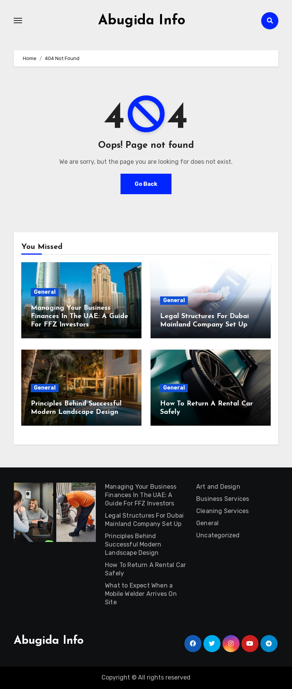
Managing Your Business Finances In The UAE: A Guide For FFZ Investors (79, 316)
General (45, 292)
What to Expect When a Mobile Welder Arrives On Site (141, 594)
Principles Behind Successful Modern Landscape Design (133, 544)
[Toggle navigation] (18, 20)
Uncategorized (218, 535)
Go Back (146, 183)
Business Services (222, 498)
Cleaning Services (222, 511)
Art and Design (218, 486)
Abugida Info (141, 20)
